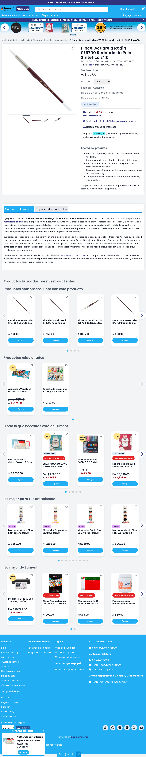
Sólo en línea (49, 453)
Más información (92, 115)
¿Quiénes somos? (10, 661)
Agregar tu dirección (133, 15)
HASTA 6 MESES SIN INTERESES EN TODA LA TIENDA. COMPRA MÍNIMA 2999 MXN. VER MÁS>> (73, 20)
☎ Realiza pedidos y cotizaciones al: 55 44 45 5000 (71, 2)
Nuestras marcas (10, 671)
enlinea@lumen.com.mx (105, 647)
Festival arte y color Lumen (73, 255)
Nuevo (12, 526)
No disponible (90, 104)
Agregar (21, 340)
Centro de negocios (102, 669)
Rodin (91, 64)
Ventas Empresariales (13, 685)
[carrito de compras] (143, 9)
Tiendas (5, 666)
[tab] (67, 351)
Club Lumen (7, 657)
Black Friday (7, 711)
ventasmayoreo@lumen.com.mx (110, 682)
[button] (4, 315)
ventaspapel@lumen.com (72, 669)
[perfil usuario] (128, 9)
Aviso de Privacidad (65, 647)
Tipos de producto (11, 680)
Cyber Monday (9, 716)
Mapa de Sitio (8, 675)
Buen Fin (5, 707)
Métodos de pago (64, 652)
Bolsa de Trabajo (10, 652)
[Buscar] (104, 9)
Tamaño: (86, 81)
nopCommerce (79, 737)
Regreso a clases (10, 702)
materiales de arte (13, 221)
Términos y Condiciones (67, 657)
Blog (3, 647)
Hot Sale (5, 697)
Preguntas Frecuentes (40, 652)
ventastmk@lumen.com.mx (107, 664)
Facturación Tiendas (39, 647)
